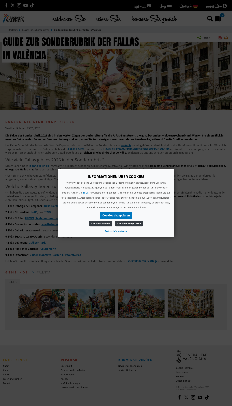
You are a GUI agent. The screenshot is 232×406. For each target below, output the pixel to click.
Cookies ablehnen (100, 223)
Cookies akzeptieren (116, 215)
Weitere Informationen (116, 231)
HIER (85, 192)
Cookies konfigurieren (129, 223)
